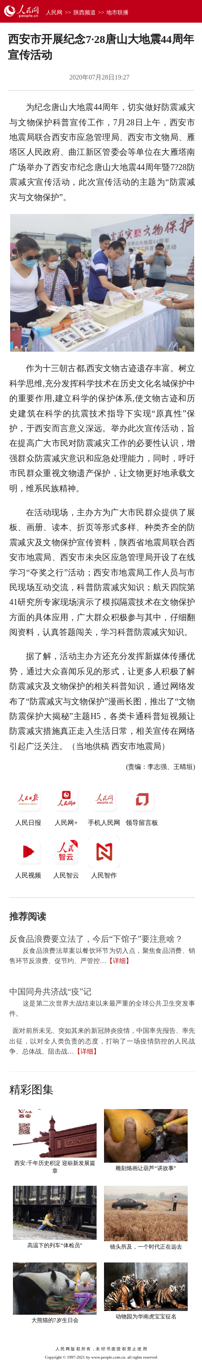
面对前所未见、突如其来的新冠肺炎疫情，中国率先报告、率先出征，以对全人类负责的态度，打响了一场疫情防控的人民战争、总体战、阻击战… (102, 1041)
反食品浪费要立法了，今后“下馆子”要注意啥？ (96, 939)
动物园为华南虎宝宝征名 (146, 1316)
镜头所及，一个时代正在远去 (146, 1247)
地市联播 (117, 12)
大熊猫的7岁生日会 (55, 1320)
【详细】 (119, 960)
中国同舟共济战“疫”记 (50, 991)
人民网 (54, 12)
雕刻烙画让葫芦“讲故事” (146, 1168)
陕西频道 (84, 12)
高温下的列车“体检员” (54, 1245)
